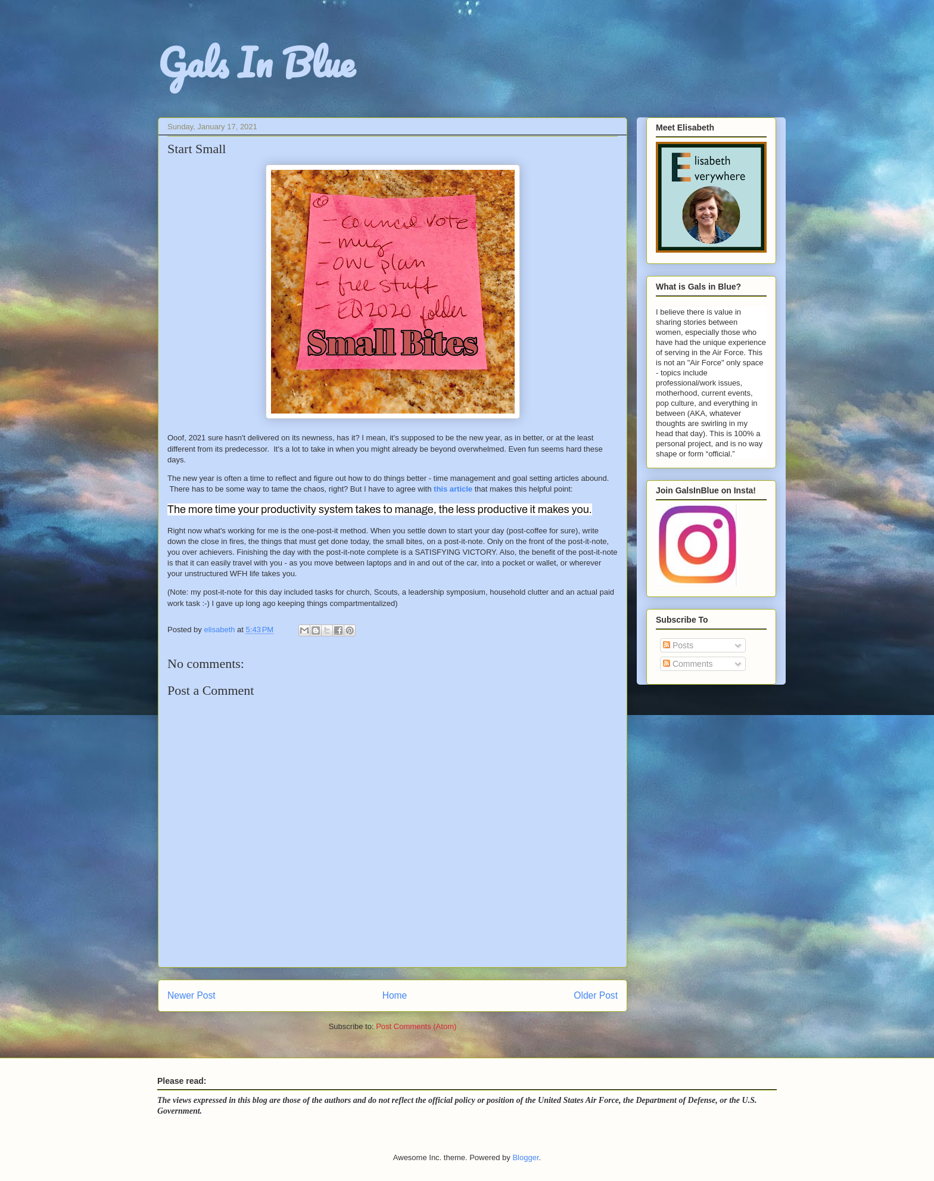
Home (394, 995)
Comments (688, 664)
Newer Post (191, 995)
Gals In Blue (256, 62)
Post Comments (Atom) (416, 1026)
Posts (678, 645)
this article (453, 488)
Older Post (596, 995)
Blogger (525, 1157)
